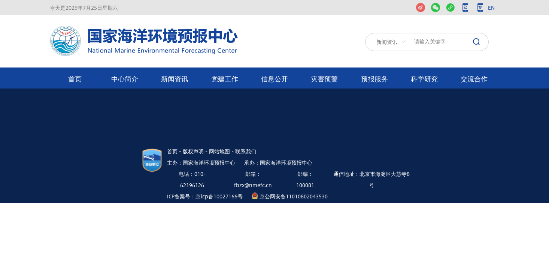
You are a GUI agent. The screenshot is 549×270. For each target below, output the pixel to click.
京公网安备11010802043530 (294, 196)
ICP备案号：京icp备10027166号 (205, 196)
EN (491, 7)
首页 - (174, 151)
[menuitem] (75, 78)
